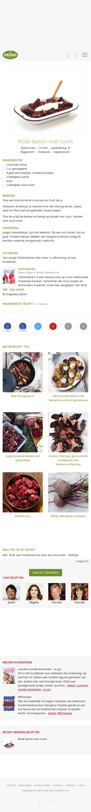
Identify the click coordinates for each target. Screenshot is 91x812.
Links (81, 785)
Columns (70, 785)
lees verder (17, 289)
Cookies (57, 785)
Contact (11, 785)
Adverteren (25, 785)
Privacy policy (42, 785)
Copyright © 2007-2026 (35, 790)
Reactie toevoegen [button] (45, 572)
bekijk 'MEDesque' (60, 713)
